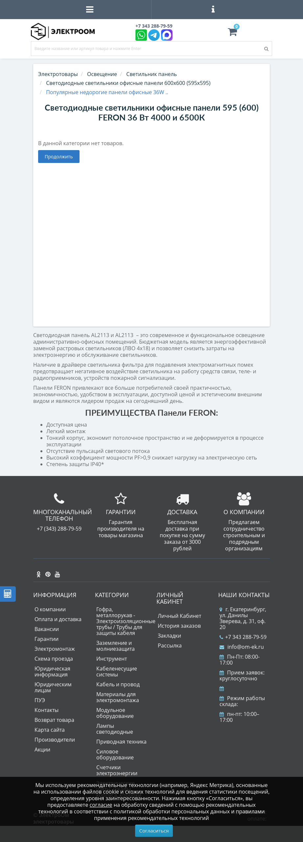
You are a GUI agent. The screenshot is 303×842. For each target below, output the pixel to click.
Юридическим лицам (53, 687)
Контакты (46, 710)
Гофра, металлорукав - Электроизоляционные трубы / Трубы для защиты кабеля (125, 621)
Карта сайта (50, 729)
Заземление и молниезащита (115, 645)
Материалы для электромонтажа (117, 697)
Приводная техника (121, 741)
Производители (55, 739)
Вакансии (47, 629)
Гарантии (46, 639)
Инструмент (111, 658)
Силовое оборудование (115, 754)
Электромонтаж (55, 648)
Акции (42, 749)
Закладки (169, 635)
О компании (50, 609)
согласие (101, 804)
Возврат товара (54, 720)
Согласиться (154, 830)
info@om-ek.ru (242, 646)
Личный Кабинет (179, 615)
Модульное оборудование (115, 713)
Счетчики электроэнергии (116, 770)
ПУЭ (40, 700)
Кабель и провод (118, 684)
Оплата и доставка (58, 619)
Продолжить (59, 156)
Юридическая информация (52, 671)
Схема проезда (54, 658)
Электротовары (58, 74)
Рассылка (170, 645)
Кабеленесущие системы (116, 671)
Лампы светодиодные (114, 728)
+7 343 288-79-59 (243, 637)
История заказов (179, 625)
